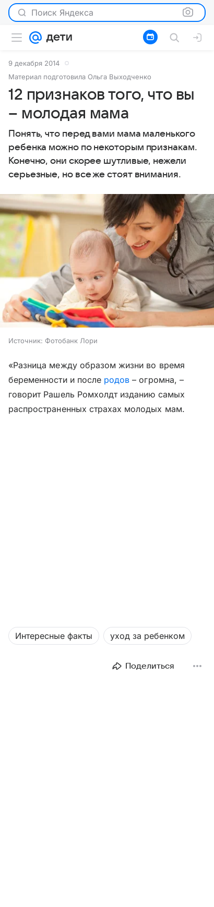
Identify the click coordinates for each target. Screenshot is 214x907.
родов (116, 379)
